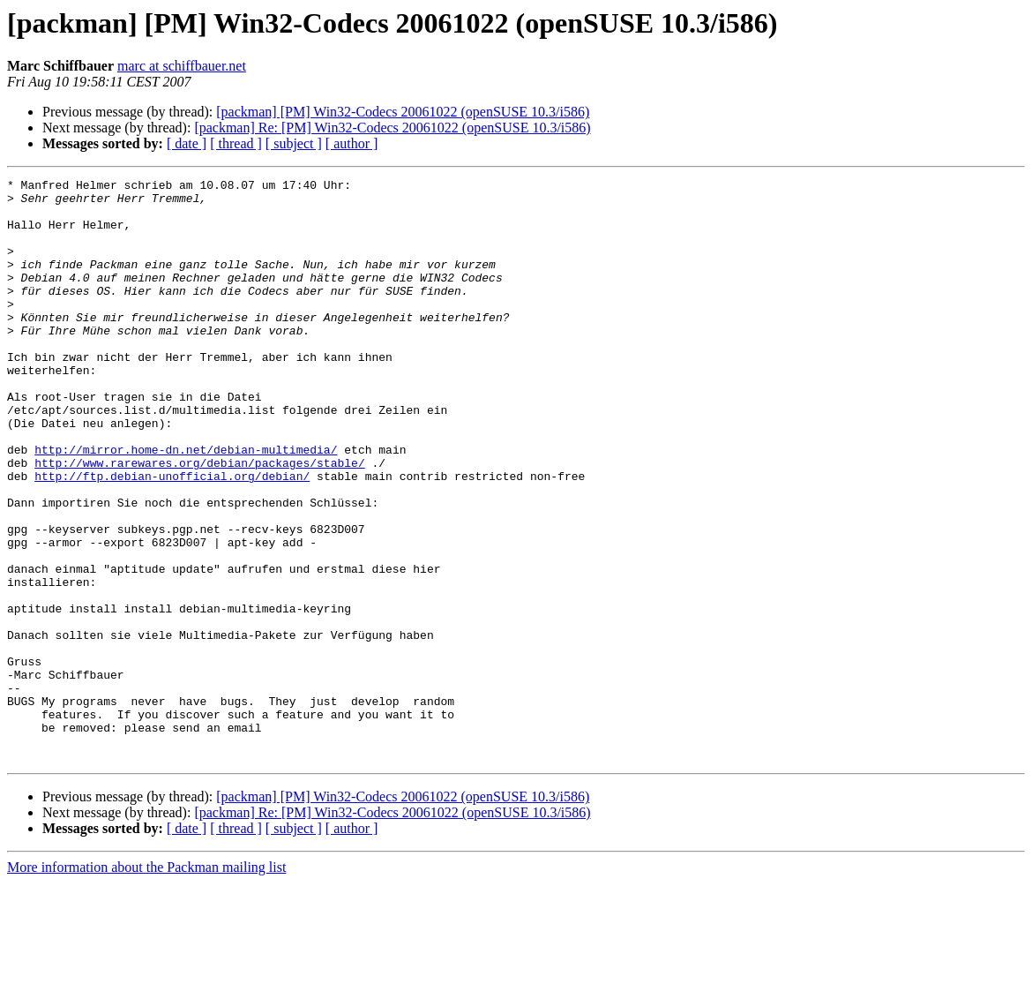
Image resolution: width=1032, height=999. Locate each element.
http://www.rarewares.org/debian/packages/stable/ (199, 521)
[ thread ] (236, 143)
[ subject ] (293, 143)
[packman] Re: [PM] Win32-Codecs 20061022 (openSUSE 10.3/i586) (392, 127)
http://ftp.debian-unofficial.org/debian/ (172, 537)
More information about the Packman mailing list (146, 983)
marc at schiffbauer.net (181, 65)
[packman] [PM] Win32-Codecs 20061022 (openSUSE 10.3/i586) (402, 111)
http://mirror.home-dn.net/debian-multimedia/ (185, 505)
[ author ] (351, 143)
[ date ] (186, 143)
